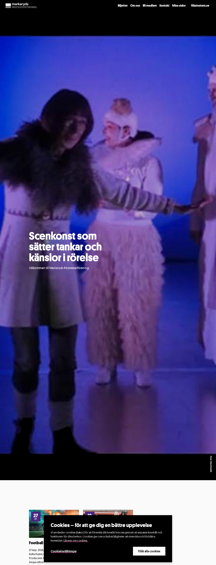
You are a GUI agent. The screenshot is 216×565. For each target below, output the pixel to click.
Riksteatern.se (200, 5)
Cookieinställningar (64, 551)
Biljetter (123, 5)
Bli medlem (150, 5)
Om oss (135, 5)
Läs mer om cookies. (75, 540)
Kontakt (164, 5)
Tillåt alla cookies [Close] (149, 551)
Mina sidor (179, 5)
